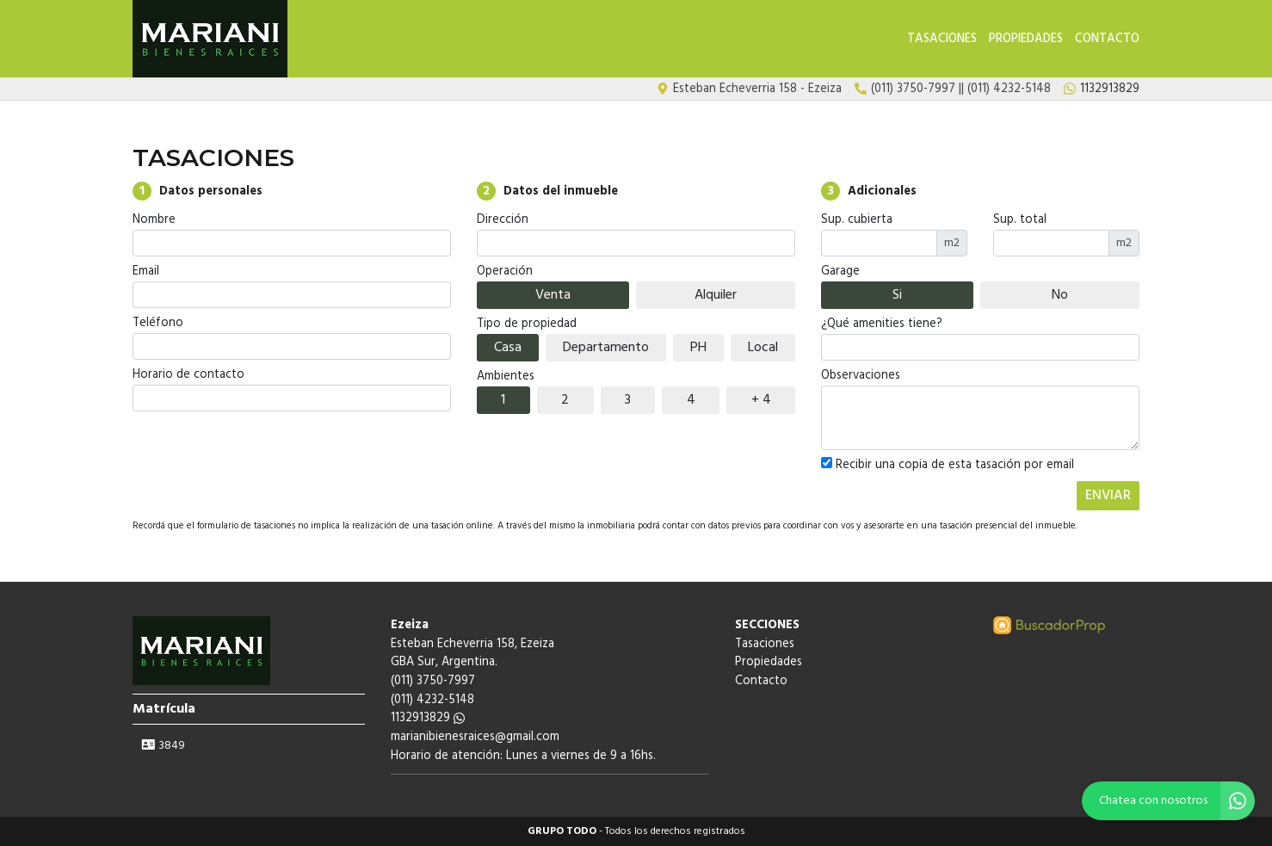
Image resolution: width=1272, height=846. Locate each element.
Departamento (606, 348)
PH (698, 348)
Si (897, 295)
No (1060, 295)
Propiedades (1026, 39)
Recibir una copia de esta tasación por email (947, 465)
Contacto (1107, 39)
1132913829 (428, 718)
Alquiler (716, 295)
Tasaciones (942, 39)
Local (763, 348)
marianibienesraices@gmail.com (475, 737)
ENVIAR (1108, 496)
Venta (553, 295)
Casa (508, 348)
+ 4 (761, 400)
